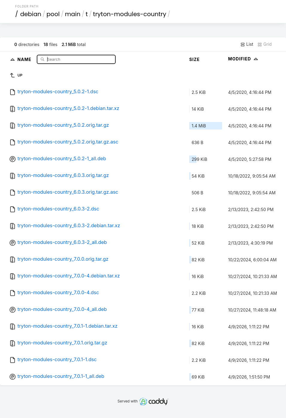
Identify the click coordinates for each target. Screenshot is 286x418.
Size (194, 59)
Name (25, 59)
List (246, 44)
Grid (264, 44)
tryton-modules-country (129, 14)
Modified (243, 58)
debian (30, 14)
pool (53, 14)
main (72, 14)
